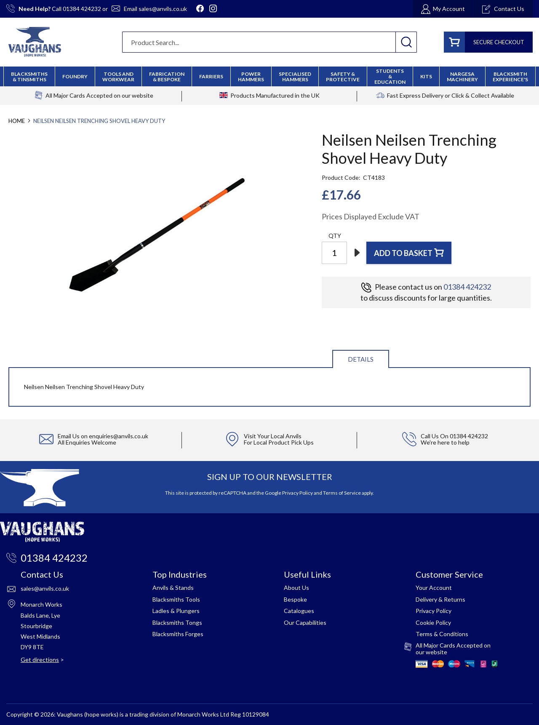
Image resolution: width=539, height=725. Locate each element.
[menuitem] (166, 76)
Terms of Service (342, 493)
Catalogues (299, 610)
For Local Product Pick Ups (279, 442)
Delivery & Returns (440, 599)
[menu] (269, 76)
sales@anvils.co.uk (163, 8)
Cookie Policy (433, 622)
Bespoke (295, 599)
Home (16, 120)
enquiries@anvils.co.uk (118, 436)
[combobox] (269, 42)
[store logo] (34, 42)
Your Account (434, 587)
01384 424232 (82, 8)
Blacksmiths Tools (176, 599)
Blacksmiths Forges (177, 633)
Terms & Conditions (442, 633)
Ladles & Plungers (176, 610)
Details (361, 359)
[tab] (361, 358)
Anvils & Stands (173, 587)
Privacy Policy (297, 493)
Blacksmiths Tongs (177, 622)
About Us (296, 587)
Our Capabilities (305, 622)
